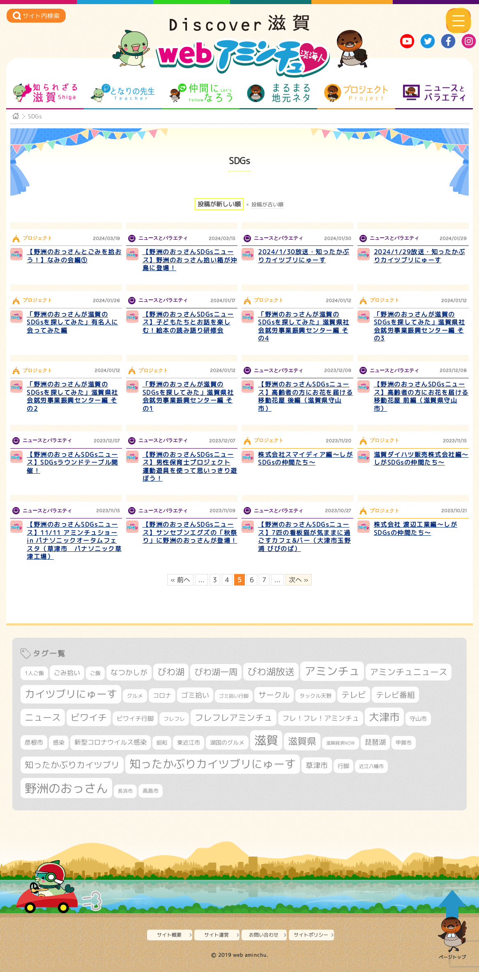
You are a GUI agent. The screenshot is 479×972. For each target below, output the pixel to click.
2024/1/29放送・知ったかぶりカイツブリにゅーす (419, 256)
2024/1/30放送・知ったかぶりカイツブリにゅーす (304, 256)
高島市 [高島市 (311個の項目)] (151, 790)
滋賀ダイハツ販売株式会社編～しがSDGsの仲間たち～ (421, 458)
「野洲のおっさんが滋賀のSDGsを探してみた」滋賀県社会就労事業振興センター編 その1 (188, 396)
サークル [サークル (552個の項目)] (274, 695)
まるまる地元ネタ (278, 93)
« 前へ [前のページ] (180, 579)
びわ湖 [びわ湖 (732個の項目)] (170, 672)
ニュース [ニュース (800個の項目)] (43, 717)
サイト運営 (216, 934)
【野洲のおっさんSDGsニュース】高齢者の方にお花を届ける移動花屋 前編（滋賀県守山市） (421, 396)
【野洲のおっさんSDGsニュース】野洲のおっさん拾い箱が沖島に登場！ (190, 260)
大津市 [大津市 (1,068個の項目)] (384, 717)
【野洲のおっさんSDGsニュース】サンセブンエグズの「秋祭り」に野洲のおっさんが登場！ (190, 532)
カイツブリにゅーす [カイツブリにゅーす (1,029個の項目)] (71, 694)
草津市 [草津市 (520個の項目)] (317, 765)
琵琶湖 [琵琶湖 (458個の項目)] (375, 742)
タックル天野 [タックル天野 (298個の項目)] (315, 695)
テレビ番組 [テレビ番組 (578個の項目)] (395, 694)
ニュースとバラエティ (434, 93)
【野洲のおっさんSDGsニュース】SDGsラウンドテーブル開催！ (72, 462)
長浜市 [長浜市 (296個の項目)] (125, 790)
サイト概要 (169, 934)
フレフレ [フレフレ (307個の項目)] (174, 718)
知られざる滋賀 (45, 93)
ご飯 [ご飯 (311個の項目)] (95, 673)
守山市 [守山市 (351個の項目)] (418, 719)
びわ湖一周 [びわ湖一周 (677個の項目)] (215, 672)
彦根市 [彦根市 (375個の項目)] (34, 742)
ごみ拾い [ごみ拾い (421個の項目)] (67, 672)
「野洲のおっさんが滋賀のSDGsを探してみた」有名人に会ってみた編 (72, 322)
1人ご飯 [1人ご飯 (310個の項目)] (34, 673)
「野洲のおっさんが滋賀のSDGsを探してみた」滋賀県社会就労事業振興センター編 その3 (419, 326)
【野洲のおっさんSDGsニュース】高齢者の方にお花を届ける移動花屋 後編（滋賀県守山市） (305, 396)
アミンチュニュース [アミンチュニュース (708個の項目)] (408, 672)
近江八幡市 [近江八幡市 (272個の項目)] (371, 766)
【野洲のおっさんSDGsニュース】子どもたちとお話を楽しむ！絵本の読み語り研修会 (188, 322)
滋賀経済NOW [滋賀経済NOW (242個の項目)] (340, 743)
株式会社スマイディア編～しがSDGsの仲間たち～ (305, 458)
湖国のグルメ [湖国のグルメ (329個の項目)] (227, 742)
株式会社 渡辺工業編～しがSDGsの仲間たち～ (416, 528)
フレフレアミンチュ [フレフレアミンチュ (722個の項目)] (233, 717)
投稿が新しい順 (219, 204)
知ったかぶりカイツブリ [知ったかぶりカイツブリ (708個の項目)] (72, 765)
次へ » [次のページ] (299, 579)
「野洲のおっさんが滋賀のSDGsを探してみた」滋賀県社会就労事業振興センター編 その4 (304, 326)
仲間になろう (201, 93)
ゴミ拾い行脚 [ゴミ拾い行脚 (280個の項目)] (234, 695)
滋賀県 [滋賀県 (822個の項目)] (302, 741)
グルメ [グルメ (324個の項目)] (135, 695)
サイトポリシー (311, 934)
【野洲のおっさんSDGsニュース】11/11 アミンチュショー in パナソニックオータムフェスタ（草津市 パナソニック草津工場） (74, 540)
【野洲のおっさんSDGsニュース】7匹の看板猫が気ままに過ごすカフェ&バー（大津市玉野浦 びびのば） (304, 536)
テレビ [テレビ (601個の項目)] (353, 694)
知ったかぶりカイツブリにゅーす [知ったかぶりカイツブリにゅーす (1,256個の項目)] (212, 764)
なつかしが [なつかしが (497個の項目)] (129, 672)
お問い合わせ (264, 934)
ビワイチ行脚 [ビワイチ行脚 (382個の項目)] (135, 718)
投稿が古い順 (267, 204)
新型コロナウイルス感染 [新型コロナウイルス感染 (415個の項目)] (110, 742)
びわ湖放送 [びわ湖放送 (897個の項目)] (271, 671)
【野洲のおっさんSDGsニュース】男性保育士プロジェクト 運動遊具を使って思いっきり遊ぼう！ (190, 466)
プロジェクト (356, 93)
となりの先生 (122, 93)
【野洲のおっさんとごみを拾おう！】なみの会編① (74, 256)
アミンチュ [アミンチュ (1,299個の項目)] (332, 671)
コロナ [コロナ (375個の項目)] (162, 695)
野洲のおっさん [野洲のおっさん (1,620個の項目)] (66, 788)
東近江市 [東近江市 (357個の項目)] (188, 742)
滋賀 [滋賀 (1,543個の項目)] (266, 740)
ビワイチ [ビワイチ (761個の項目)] (89, 717)
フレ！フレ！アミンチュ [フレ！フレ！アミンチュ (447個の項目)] (320, 718)
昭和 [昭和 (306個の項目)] (162, 742)
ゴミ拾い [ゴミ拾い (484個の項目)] (195, 695)
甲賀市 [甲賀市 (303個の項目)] (404, 742)
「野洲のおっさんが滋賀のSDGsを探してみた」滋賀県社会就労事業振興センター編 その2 (72, 396)
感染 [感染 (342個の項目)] (58, 742)
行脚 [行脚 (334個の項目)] (343, 766)
